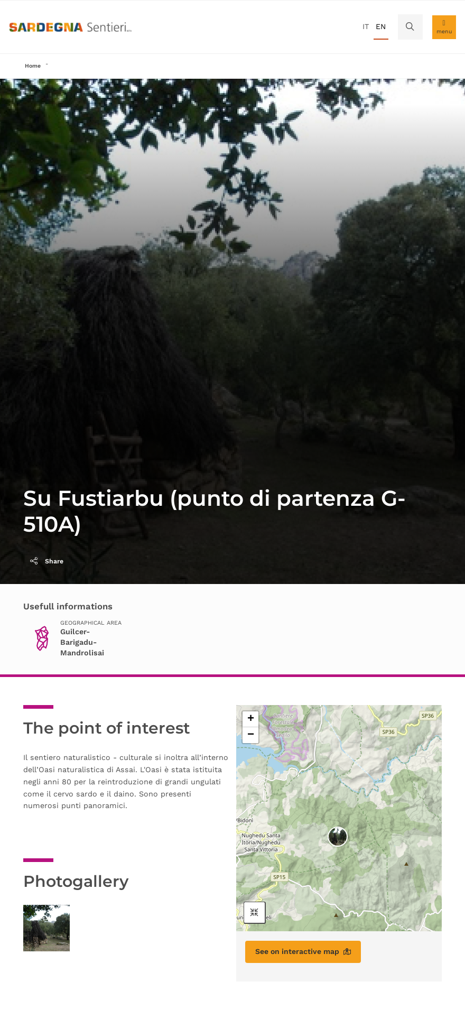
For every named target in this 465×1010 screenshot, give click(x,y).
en (381, 26)
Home (33, 65)
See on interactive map (303, 951)
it (365, 26)
